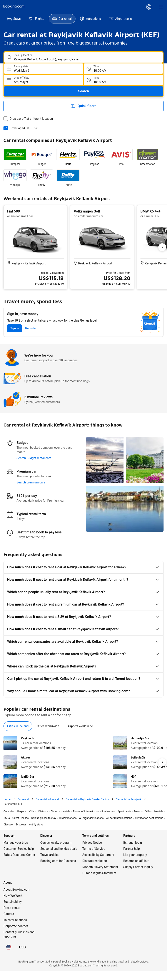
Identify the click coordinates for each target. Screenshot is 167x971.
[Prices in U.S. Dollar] (22, 930)
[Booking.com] (13, 6)
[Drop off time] (123, 80)
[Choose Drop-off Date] (43, 80)
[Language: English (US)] (8, 930)
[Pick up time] (123, 68)
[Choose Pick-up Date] (43, 68)
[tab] (17, 709)
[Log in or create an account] (149, 7)
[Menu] (161, 7)
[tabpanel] (83, 745)
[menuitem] (13, 18)
